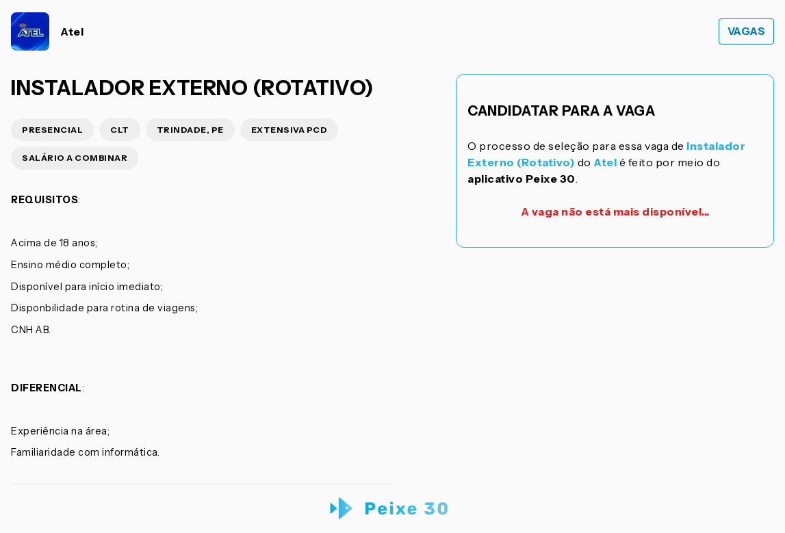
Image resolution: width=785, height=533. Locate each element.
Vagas (747, 31)
